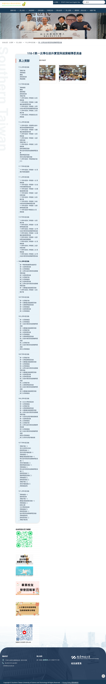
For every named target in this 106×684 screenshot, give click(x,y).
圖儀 (7, 71)
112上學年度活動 (10, 119)
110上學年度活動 (30, 42)
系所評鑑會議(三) (11, 476)
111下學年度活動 (10, 159)
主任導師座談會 (11, 500)
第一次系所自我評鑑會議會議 (15, 409)
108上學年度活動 (10, 391)
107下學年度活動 (10, 435)
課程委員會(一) (10, 443)
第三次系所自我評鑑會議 (14, 430)
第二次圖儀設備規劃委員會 (14, 365)
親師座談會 (9, 489)
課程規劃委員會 (11, 145)
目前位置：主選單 (7, 42)
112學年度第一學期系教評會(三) (16, 154)
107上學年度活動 (10, 484)
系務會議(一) (10, 447)
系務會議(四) (10, 478)
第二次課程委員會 (11, 268)
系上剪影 (19, 42)
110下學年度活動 (10, 210)
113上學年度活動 (10, 64)
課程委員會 (9, 74)
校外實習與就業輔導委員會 (14, 506)
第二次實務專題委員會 (13, 377)
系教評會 (9, 67)
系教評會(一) (10, 139)
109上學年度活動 (10, 309)
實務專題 (9, 88)
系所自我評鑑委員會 (12, 152)
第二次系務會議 (11, 261)
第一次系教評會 (11, 293)
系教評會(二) (10, 474)
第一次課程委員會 (11, 259)
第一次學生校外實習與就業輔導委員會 (50, 42)
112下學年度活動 (10, 81)
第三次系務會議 (11, 272)
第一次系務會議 (11, 299)
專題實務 (9, 76)
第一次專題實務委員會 (13, 352)
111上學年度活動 (10, 170)
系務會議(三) (10, 470)
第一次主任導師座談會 (13, 394)
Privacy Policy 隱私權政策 (70, 681)
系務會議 (9, 69)
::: (0, 9)
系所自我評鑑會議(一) (13, 445)
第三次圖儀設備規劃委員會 (14, 384)
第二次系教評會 (11, 270)
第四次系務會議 (11, 428)
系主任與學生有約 (11, 441)
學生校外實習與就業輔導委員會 (16, 147)
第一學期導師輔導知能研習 (14, 257)
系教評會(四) (10, 512)
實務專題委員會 (11, 149)
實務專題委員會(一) (12, 457)
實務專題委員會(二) (12, 468)
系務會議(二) (10, 460)
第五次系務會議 (11, 342)
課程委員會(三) (10, 472)
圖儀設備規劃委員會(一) (13, 449)
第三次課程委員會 (11, 274)
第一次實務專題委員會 (13, 297)
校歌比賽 (9, 498)
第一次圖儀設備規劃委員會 (14, 280)
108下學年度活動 (10, 347)
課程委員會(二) (10, 466)
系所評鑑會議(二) (11, 455)
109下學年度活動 (10, 290)
